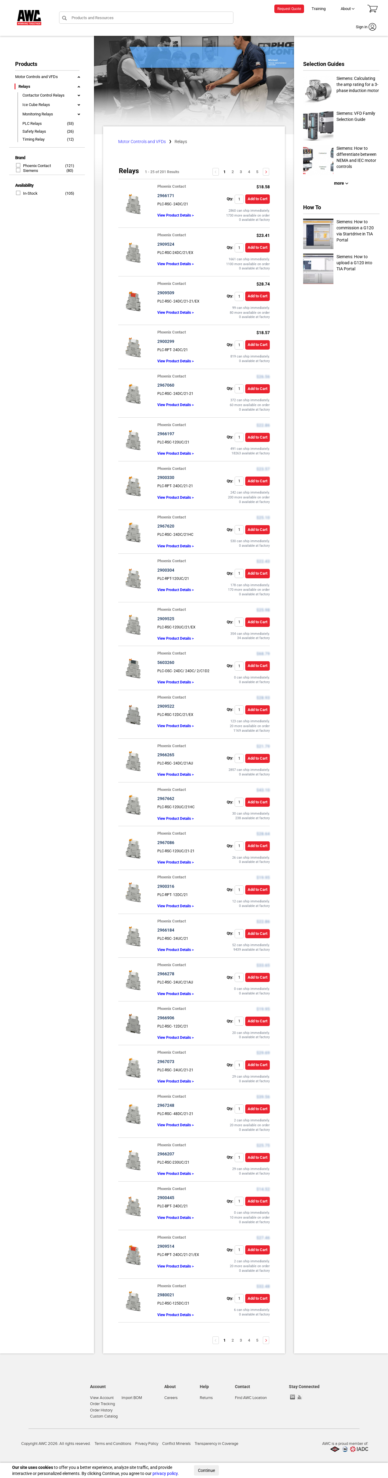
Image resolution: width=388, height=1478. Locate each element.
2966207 (165, 1153)
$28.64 (263, 833)
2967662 (165, 798)
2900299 (165, 341)
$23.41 (263, 235)
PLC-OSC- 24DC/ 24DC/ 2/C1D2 (183, 671)
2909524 (165, 244)
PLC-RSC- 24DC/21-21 (175, 394)
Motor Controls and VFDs (36, 76)
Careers (171, 1397)
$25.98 (263, 609)
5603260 (165, 662)
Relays (24, 86)
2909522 (165, 706)
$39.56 (263, 1096)
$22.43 (263, 561)
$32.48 (263, 1286)
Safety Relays (34, 131)
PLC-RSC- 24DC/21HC (175, 534)
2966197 (165, 433)
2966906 (165, 1017)
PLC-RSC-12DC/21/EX (175, 715)
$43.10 (263, 790)
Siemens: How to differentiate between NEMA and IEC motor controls (339, 160)
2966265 (165, 754)
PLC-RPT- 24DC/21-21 (175, 486)
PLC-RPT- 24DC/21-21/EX (178, 1255)
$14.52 (263, 1189)
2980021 (165, 1294)
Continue (206, 1470)
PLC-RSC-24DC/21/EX (175, 253)
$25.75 (263, 1145)
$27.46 (263, 1237)
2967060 (165, 385)
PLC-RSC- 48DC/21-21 (175, 1114)
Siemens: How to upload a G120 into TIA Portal (337, 269)
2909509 (165, 292)
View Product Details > (175, 215)
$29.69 (263, 1052)
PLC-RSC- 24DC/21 (172, 204)
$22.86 (263, 425)
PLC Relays (32, 123)
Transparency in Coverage (216, 1443)
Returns (206, 1397)
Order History (101, 1410)
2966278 (165, 973)
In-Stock (27, 193)
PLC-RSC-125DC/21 (173, 1303)
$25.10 (263, 517)
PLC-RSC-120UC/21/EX (176, 627)
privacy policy (165, 1473)
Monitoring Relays (37, 114)
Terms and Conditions (113, 1443)
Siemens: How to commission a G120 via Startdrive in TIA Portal (338, 234)
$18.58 (263, 186)
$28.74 (263, 284)
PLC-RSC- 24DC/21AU (175, 763)
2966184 (165, 930)
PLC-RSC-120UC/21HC (176, 807)
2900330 (165, 477)
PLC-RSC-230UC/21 (173, 1162)
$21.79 (263, 746)
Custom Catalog (104, 1416)
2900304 (165, 570)
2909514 (165, 1246)
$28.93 (263, 697)
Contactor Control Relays (43, 95)
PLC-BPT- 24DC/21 (172, 1206)
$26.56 (263, 376)
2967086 (165, 842)
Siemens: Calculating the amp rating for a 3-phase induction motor (341, 90)
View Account (102, 1397)
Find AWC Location (251, 1397)
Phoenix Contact (33, 166)
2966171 (165, 195)
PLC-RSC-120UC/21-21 (176, 851)
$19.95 (263, 877)
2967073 (165, 1061)
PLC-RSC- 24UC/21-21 (175, 1070)
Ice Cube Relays (36, 105)
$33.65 (263, 965)
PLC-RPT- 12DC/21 (172, 895)
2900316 (165, 886)
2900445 (165, 1197)
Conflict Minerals (176, 1443)
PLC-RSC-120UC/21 (173, 442)
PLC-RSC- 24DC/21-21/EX (178, 301)
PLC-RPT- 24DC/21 (172, 350)
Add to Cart (257, 199)
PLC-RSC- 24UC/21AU (175, 982)
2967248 (165, 1105)
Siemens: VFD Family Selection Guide (339, 125)
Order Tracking (102, 1403)
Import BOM (132, 1397)
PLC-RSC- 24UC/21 (172, 938)
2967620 (165, 526)
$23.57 (263, 469)
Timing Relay (33, 139)
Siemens (27, 171)
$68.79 (263, 653)
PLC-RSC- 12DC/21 (172, 1026)
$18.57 (263, 332)
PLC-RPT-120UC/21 (173, 578)
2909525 (165, 618)
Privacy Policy (146, 1443)
